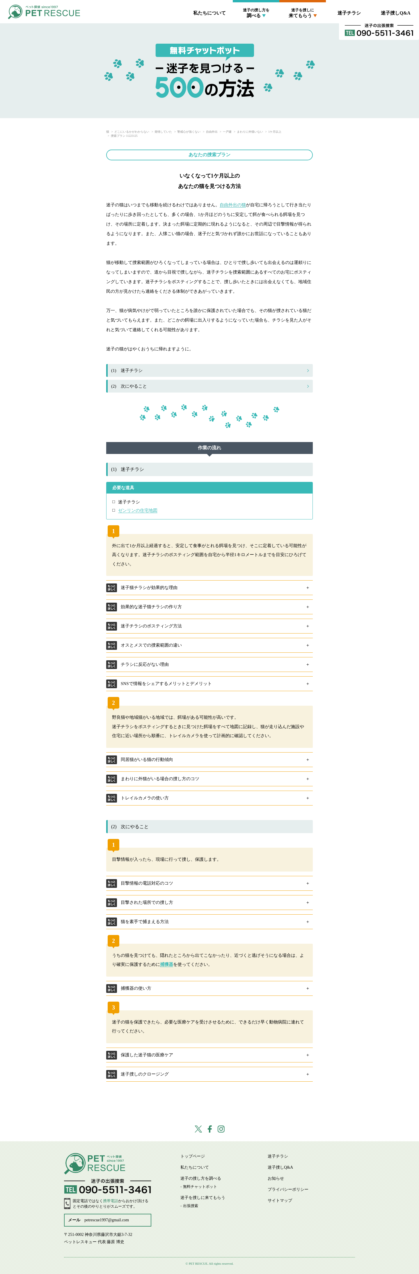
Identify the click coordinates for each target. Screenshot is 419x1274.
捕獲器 (166, 964)
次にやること (129, 386)
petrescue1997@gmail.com (106, 1220)
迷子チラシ (349, 12)
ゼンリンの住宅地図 (137, 510)
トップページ (192, 1156)
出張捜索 (190, 1206)
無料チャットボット (200, 1186)
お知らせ (276, 1178)
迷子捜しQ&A (395, 12)
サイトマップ (280, 1200)
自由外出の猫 (233, 205)
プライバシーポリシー (288, 1189)
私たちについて (209, 12)
